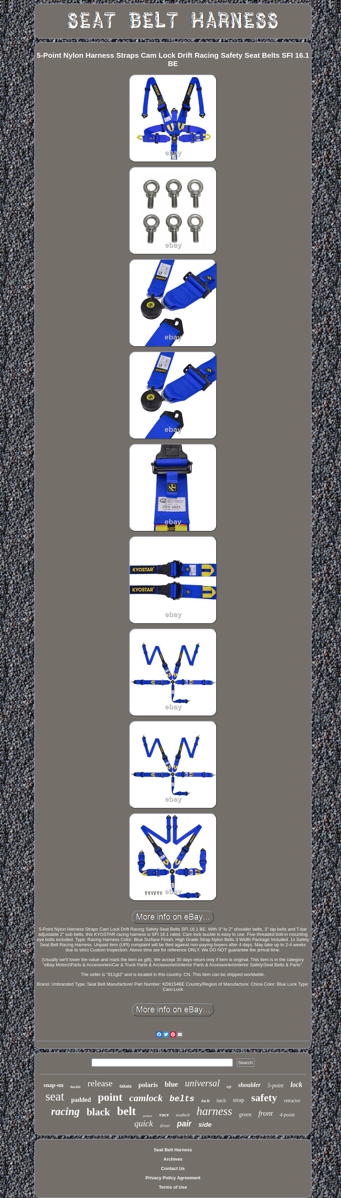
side (205, 1124)
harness (214, 1111)
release (99, 1083)
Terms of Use (173, 1187)
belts (181, 1099)
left (229, 1087)
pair (184, 1123)
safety (264, 1097)
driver (165, 1125)
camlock (146, 1098)
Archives (173, 1159)
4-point (287, 1114)
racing (65, 1111)
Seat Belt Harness (173, 1149)
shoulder (249, 1084)
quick (143, 1123)
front (265, 1113)
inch (205, 1100)
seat (54, 1096)
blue (171, 1084)
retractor (292, 1100)
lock (296, 1084)
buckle (75, 1087)
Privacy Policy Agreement (172, 1177)
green (245, 1114)
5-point (276, 1085)
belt (126, 1111)
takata (126, 1086)
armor (148, 1116)
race (163, 1114)
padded (81, 1099)
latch (221, 1100)
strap (238, 1100)
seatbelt (183, 1114)
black (98, 1111)
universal (202, 1083)
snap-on (54, 1085)
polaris (148, 1084)
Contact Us (173, 1168)
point (110, 1097)
